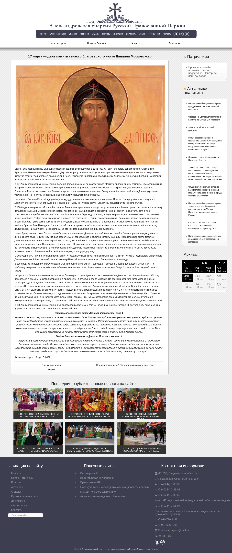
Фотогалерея (154, 34)
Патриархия (198, 56)
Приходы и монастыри (112, 34)
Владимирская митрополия (97, 478)
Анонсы (135, 43)
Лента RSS (164, 535)
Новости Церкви (57, 43)
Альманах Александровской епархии (102, 496)
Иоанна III (143, 279)
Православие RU (90, 482)
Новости (42, 34)
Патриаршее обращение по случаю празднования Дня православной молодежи (204, 106)
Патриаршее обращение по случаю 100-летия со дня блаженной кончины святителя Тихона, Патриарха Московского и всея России (204, 209)
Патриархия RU (89, 473)
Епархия (73, 34)
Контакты (167, 34)
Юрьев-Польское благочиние (98, 491)
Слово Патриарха (58, 34)
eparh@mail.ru (177, 530)
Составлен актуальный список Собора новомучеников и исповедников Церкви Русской (202, 225)
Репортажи (174, 43)
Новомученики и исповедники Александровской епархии (114, 487)
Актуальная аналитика (196, 90)
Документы (131, 34)
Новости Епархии (96, 43)
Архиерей (84, 34)
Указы (142, 34)
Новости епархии (24, 357)
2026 (204, 262)
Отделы (95, 34)
